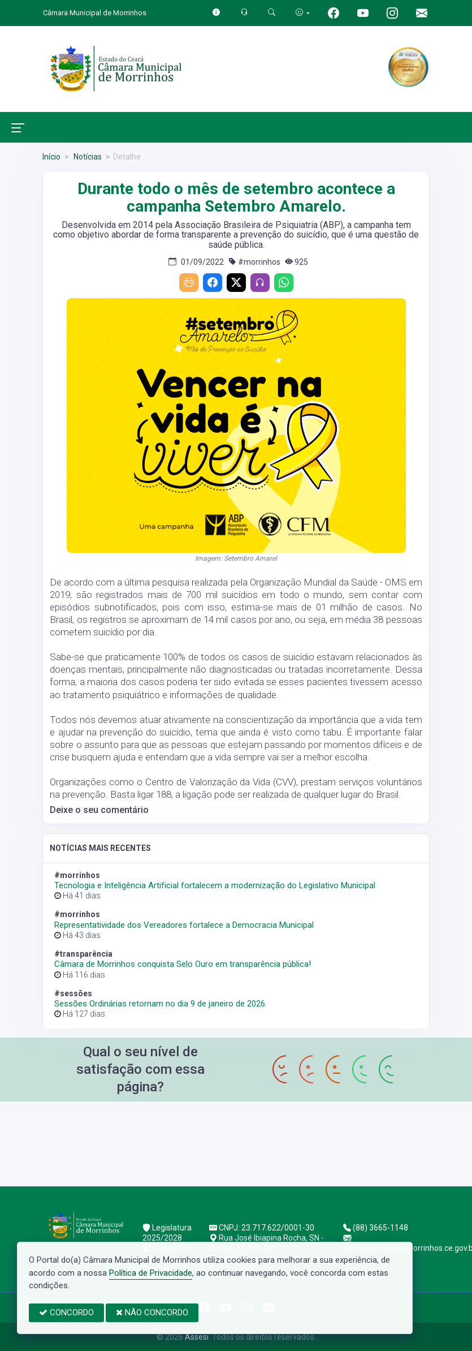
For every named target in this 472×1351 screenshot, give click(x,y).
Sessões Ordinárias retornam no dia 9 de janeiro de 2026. (160, 1004)
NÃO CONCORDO (152, 1312)
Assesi (197, 1336)
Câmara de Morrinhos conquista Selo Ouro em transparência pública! (182, 964)
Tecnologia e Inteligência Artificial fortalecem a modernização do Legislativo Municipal (214, 885)
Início (51, 156)
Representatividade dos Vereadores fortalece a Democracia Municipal (184, 925)
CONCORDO (66, 1312)
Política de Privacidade (150, 1273)
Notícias (87, 156)
